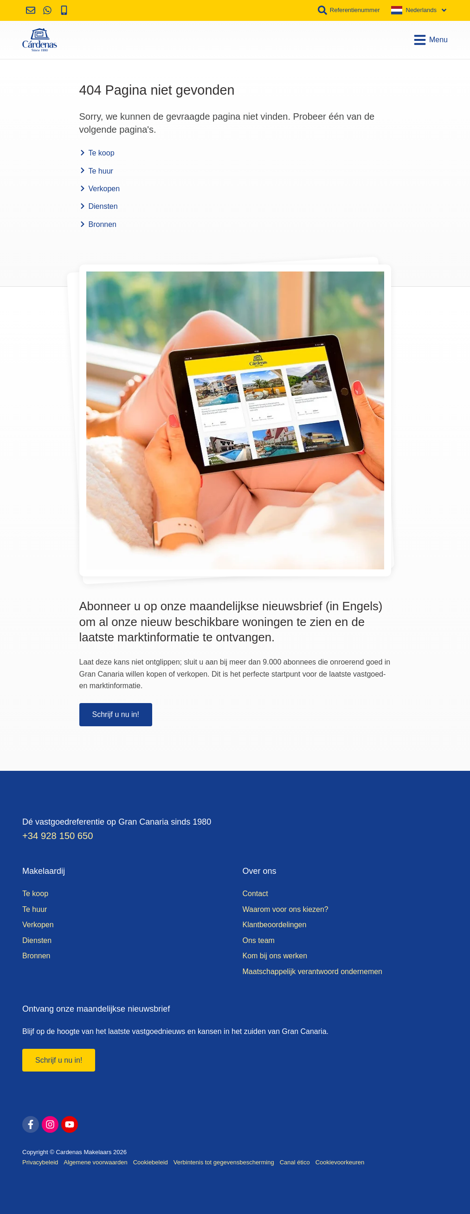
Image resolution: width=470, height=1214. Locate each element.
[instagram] (50, 1124)
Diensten (98, 206)
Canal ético (295, 1162)
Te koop (97, 153)
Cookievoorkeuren (340, 1162)
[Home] (39, 40)
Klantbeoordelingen (275, 925)
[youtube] (69, 1124)
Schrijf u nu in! (115, 714)
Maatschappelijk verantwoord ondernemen (313, 971)
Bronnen (98, 224)
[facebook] (30, 1124)
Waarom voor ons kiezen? (285, 909)
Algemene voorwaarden (95, 1162)
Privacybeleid (40, 1162)
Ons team (259, 940)
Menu (430, 39)
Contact (255, 894)
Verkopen (99, 189)
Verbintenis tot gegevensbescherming (224, 1162)
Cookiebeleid (150, 1162)
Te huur (96, 171)
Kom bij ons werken (275, 956)
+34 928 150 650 (57, 836)
